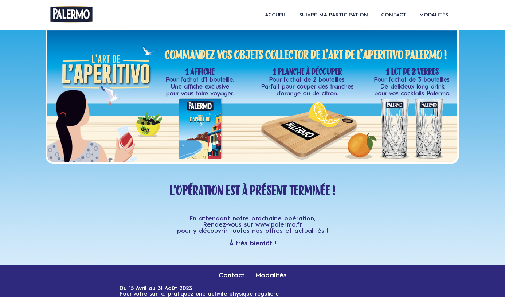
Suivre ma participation (333, 14)
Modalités (433, 14)
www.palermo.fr (278, 225)
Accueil (275, 14)
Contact (393, 14)
